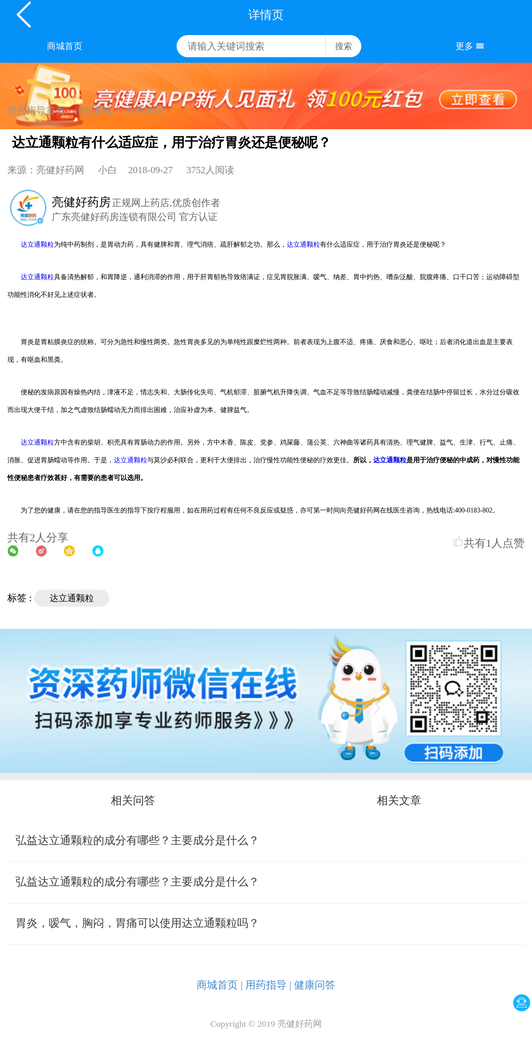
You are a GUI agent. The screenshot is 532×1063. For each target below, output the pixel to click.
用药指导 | (268, 985)
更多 (464, 46)
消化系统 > (98, 110)
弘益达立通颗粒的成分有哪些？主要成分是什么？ (137, 840)
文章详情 (144, 110)
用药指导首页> (39, 110)
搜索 (343, 46)
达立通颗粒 (37, 244)
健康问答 (314, 985)
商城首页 (64, 46)
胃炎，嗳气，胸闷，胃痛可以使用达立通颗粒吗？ (137, 923)
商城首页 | (220, 985)
